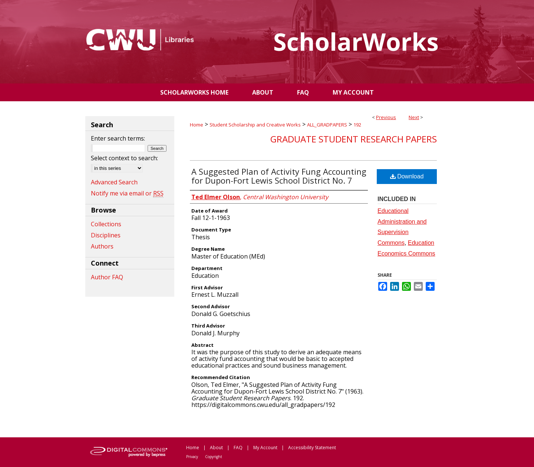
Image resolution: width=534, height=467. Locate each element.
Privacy (192, 456)
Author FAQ (107, 277)
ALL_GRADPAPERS (327, 124)
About (216, 447)
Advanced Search (114, 182)
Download (407, 176)
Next (414, 117)
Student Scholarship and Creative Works (255, 124)
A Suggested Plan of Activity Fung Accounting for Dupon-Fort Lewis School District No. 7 (278, 176)
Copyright (213, 456)
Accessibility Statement (312, 447)
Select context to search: (124, 158)
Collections (106, 224)
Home (196, 124)
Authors (102, 246)
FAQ (238, 447)
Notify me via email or (127, 193)
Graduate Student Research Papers (353, 139)
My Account (265, 447)
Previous (386, 117)
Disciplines (106, 235)
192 (357, 124)
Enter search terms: (118, 138)
